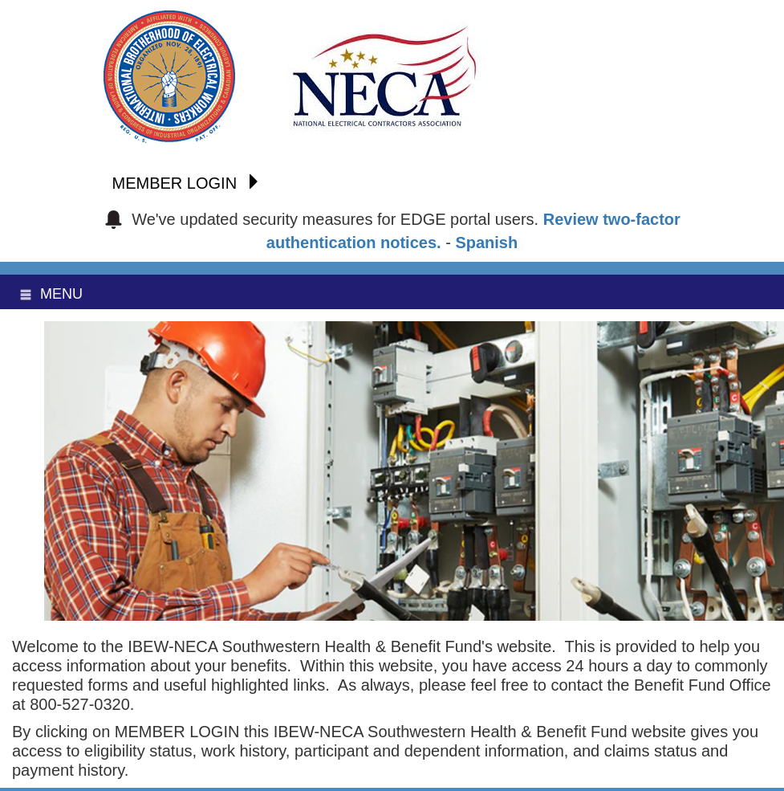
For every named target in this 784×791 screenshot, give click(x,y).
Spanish (486, 242)
